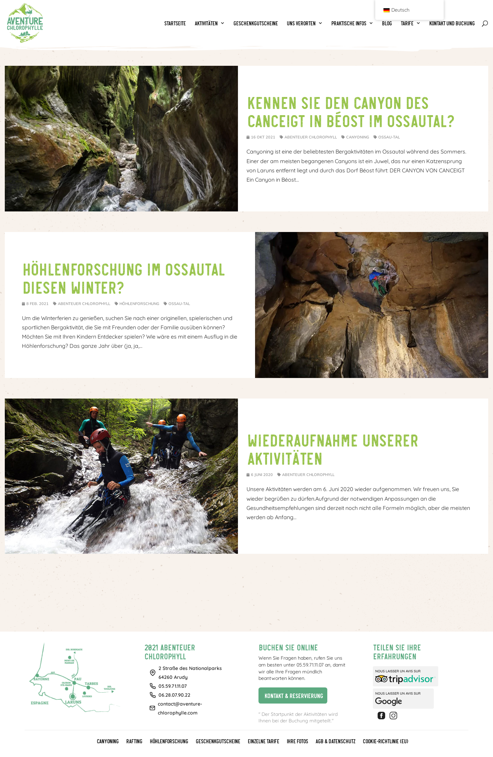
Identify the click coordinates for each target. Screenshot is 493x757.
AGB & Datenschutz (335, 741)
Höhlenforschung (139, 303)
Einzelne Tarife (263, 741)
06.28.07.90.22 (174, 695)
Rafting (134, 741)
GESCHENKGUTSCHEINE (217, 741)
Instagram (394, 715)
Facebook (382, 715)
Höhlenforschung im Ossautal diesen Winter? (123, 277)
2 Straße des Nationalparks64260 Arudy (190, 672)
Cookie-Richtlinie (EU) (385, 741)
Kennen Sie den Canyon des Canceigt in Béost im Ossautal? (350, 111)
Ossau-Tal (389, 137)
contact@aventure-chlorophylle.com (180, 708)
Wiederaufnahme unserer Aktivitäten (332, 448)
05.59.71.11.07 (173, 686)
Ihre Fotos (297, 741)
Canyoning (357, 137)
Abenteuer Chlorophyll (311, 137)
